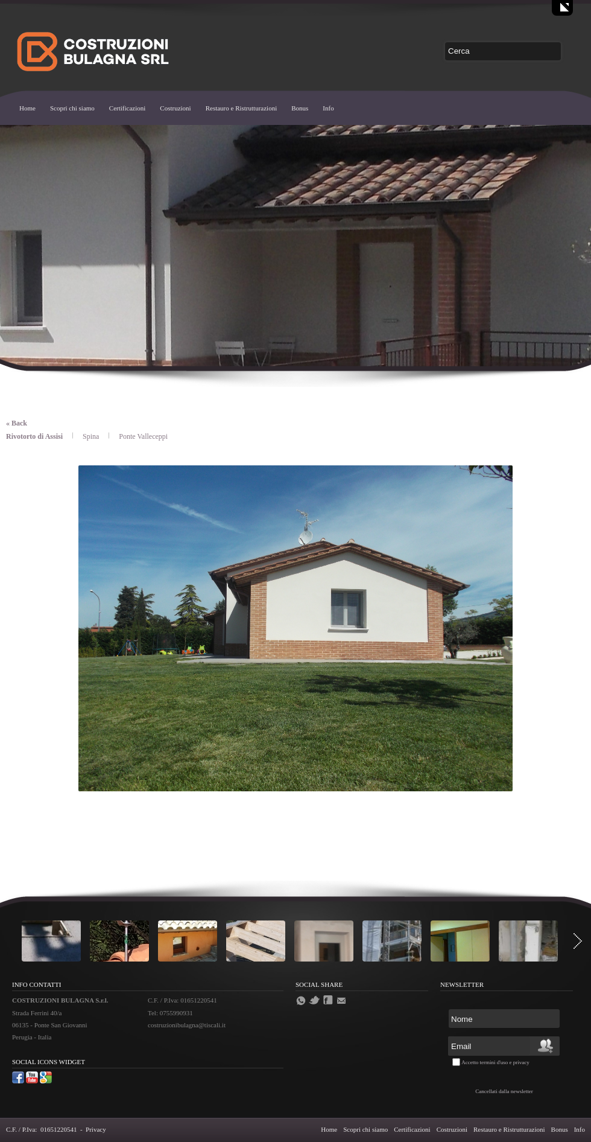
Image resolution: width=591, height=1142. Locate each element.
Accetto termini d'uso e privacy (495, 1062)
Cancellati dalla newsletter (504, 1091)
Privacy (96, 1129)
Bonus (299, 108)
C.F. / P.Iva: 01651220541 (41, 1129)
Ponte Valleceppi (143, 436)
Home (27, 108)
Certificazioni (127, 108)
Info (328, 108)
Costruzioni (175, 108)
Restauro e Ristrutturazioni (241, 108)
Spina (92, 436)
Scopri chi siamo (72, 108)
